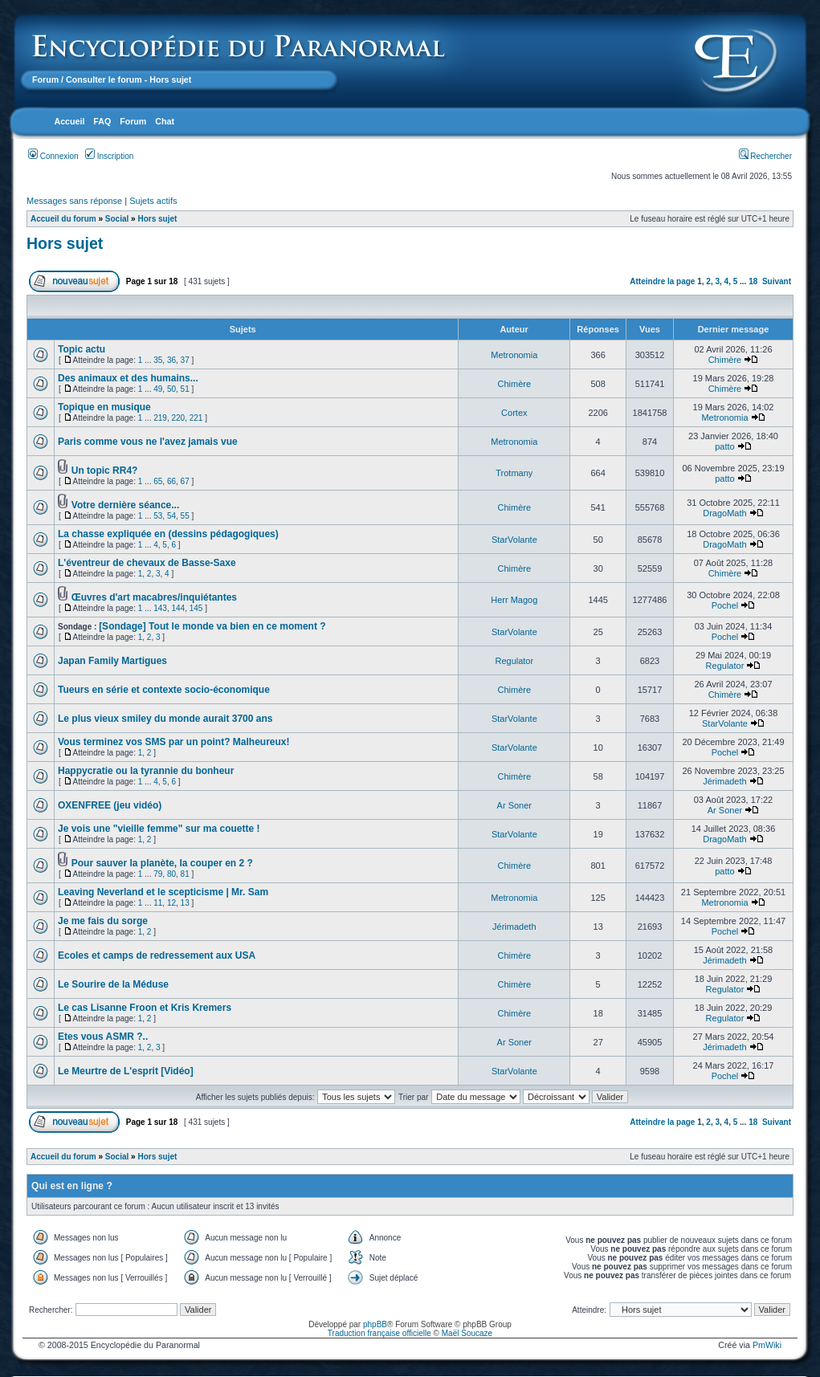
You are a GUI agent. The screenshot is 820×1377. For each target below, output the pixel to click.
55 (185, 515)
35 (157, 360)
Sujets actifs (153, 201)
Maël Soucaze (467, 1333)
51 (185, 389)
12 (171, 902)
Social (117, 218)
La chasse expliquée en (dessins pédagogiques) (168, 534)
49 (157, 389)
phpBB (375, 1324)
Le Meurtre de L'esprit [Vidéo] (126, 1071)
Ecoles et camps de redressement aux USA (156, 955)
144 (178, 608)
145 (196, 608)
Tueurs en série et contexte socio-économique (164, 689)
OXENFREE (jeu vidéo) (109, 805)
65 (157, 481)
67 (185, 481)
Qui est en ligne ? (71, 1186)
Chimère (725, 360)
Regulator (514, 661)
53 (157, 515)
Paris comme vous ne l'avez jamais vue (148, 441)
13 (185, 902)
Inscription (109, 156)
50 (171, 389)
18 (753, 281)
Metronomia (514, 355)
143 (160, 608)
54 (171, 515)
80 (171, 874)
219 (160, 418)
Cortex (514, 413)
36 (171, 360)
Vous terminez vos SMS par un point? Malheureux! (173, 742)
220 (178, 418)
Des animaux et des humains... (128, 378)
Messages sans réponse (74, 201)
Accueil (69, 121)
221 (196, 418)
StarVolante (514, 539)
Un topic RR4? (104, 470)
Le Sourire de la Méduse (113, 984)
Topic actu (81, 349)
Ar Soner (514, 805)
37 (185, 360)
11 (157, 902)
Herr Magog (514, 600)
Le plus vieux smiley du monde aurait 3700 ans (165, 718)
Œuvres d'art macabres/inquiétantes (154, 597)
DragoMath (724, 513)
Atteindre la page (662, 281)
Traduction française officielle (379, 1333)
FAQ (102, 121)
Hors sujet (157, 218)
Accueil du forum (63, 218)
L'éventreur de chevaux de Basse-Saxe (147, 562)
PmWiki (767, 1345)
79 (157, 874)
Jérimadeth (724, 781)
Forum (45, 79)
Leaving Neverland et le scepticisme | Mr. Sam (163, 892)
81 (185, 874)
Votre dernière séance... (125, 505)
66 (171, 481)
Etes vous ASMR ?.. (103, 1036)
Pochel (725, 605)
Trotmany (514, 473)
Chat (164, 121)
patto (724, 446)
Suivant (776, 281)
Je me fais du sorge (103, 921)
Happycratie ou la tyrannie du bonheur (146, 770)
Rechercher (765, 156)
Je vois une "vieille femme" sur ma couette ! (158, 828)
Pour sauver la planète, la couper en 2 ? (162, 863)
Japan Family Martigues (112, 660)
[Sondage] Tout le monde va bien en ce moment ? (212, 626)
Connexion (53, 156)
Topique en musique (104, 407)
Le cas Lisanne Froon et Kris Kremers (144, 1007)
